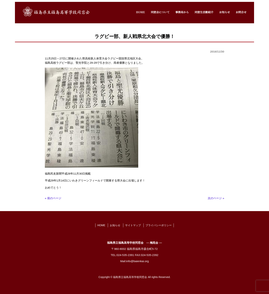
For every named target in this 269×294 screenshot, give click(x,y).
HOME (101, 225)
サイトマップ (133, 225)
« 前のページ (53, 198)
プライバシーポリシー (159, 225)
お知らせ (115, 225)
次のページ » (216, 198)
